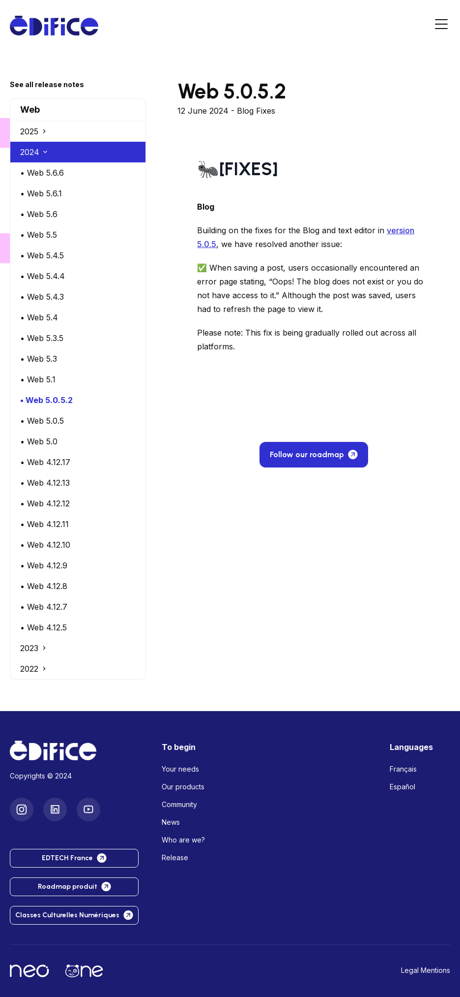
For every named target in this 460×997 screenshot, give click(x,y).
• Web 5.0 (39, 441)
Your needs (180, 769)
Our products (183, 786)
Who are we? (183, 840)
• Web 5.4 (39, 317)
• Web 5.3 (38, 359)
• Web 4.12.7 (43, 607)
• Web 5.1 (38, 379)
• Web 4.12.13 (45, 483)
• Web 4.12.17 (45, 462)
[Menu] (441, 26)
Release (175, 857)
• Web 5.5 (38, 235)
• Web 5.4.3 (42, 297)
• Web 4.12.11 (44, 524)
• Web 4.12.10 (45, 545)
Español (402, 786)
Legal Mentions (425, 970)
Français (403, 769)
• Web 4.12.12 (45, 503)
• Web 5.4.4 (42, 276)
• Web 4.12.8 (43, 586)
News (171, 822)
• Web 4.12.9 (43, 565)
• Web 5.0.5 (42, 421)
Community (179, 804)
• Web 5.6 (39, 214)
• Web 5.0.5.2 (46, 400)
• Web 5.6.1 (41, 193)
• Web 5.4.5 (42, 255)
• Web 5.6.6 (42, 173)
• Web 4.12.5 (43, 627)
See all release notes (47, 84)
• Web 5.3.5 (41, 338)
